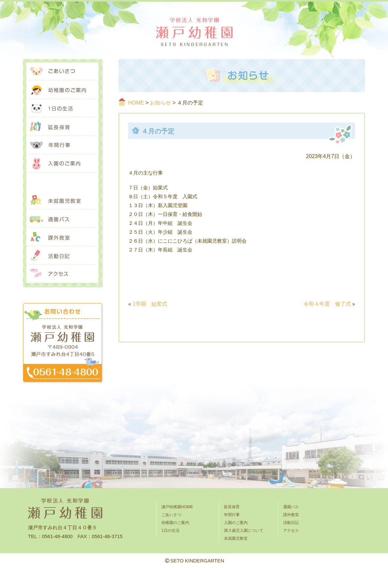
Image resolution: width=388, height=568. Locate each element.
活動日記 (62, 256)
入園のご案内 (62, 163)
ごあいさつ (62, 71)
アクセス (62, 274)
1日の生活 (62, 108)
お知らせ (160, 103)
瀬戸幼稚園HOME (177, 507)
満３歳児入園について (62, 182)
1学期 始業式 (150, 304)
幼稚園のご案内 (62, 90)
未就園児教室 (62, 200)
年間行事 (62, 145)
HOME (136, 103)
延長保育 (62, 127)
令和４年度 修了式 (327, 304)
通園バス (62, 219)
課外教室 (62, 237)
